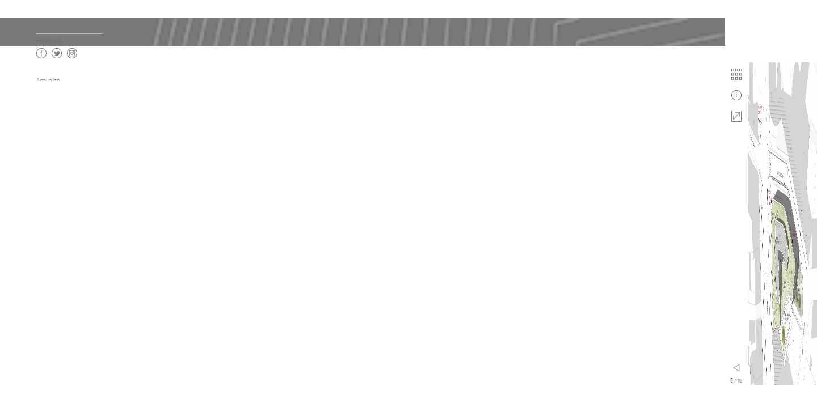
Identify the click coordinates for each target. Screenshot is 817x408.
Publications (52, 126)
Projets (46, 92)
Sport (43, 234)
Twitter (57, 380)
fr (38, 331)
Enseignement (55, 211)
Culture (46, 189)
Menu (146, 368)
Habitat (46, 177)
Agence (46, 103)
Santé (44, 223)
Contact (47, 137)
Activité (47, 200)
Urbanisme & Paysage (65, 257)
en (48, 331)
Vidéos (45, 114)
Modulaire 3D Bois (60, 245)
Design (45, 268)
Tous (42, 166)
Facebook (41, 380)
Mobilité (46, 279)
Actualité (48, 80)
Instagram (72, 380)
